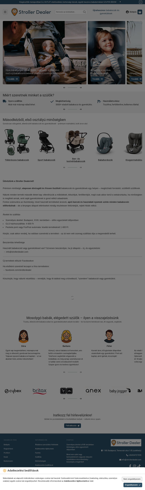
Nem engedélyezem (132, 479)
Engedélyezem (133, 485)
